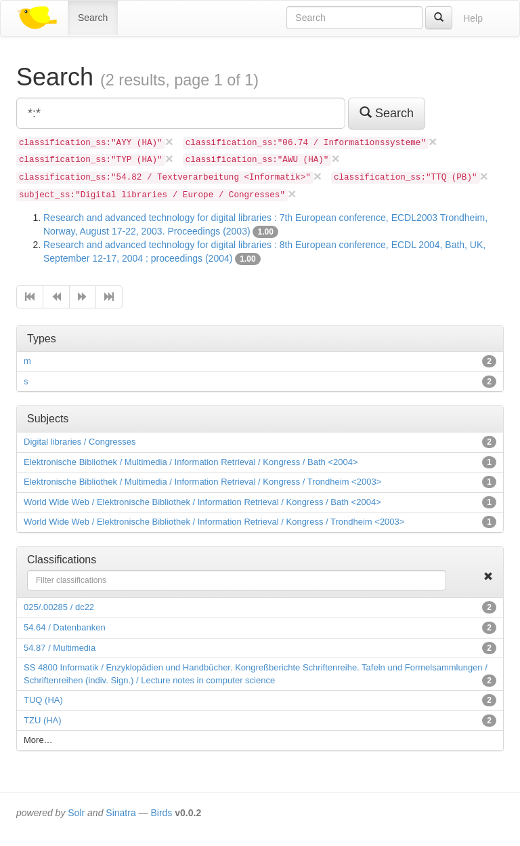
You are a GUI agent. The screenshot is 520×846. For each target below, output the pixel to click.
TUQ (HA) (43, 700)
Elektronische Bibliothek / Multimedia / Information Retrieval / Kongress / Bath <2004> (191, 462)
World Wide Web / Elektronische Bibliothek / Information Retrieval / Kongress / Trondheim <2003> (214, 522)
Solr (76, 812)
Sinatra (120, 812)
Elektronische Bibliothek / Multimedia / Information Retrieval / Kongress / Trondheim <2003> (202, 482)
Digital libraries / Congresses (79, 442)
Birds (161, 812)
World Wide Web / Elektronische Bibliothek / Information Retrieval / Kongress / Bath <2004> (202, 502)
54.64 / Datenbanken (65, 627)
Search (93, 17)
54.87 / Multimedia (59, 648)
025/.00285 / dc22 (59, 607)
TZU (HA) (43, 720)
